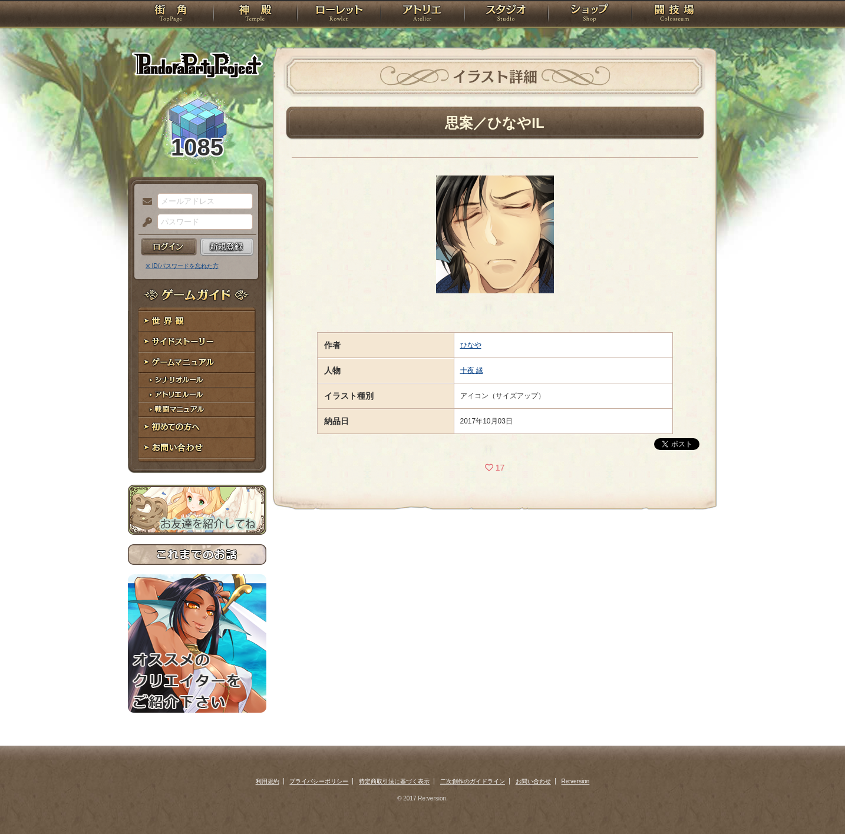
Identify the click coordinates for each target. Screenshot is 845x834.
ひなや (470, 345)
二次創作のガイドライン (472, 781)
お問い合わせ (197, 448)
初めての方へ (197, 427)
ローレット (339, 14)
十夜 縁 (471, 370)
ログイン (169, 247)
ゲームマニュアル (197, 362)
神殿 (255, 14)
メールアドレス (144, 202)
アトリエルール (197, 395)
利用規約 (267, 781)
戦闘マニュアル (197, 409)
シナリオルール (197, 380)
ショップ (590, 14)
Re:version (576, 781)
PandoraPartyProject (197, 64)
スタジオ (506, 14)
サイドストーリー (197, 342)
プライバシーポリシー (318, 781)
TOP (170, 14)
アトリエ (422, 14)
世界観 (197, 321)
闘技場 (674, 14)
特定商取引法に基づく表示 (394, 781)
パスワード (144, 222)
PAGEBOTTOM (815, 801)
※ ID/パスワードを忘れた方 (182, 266)
